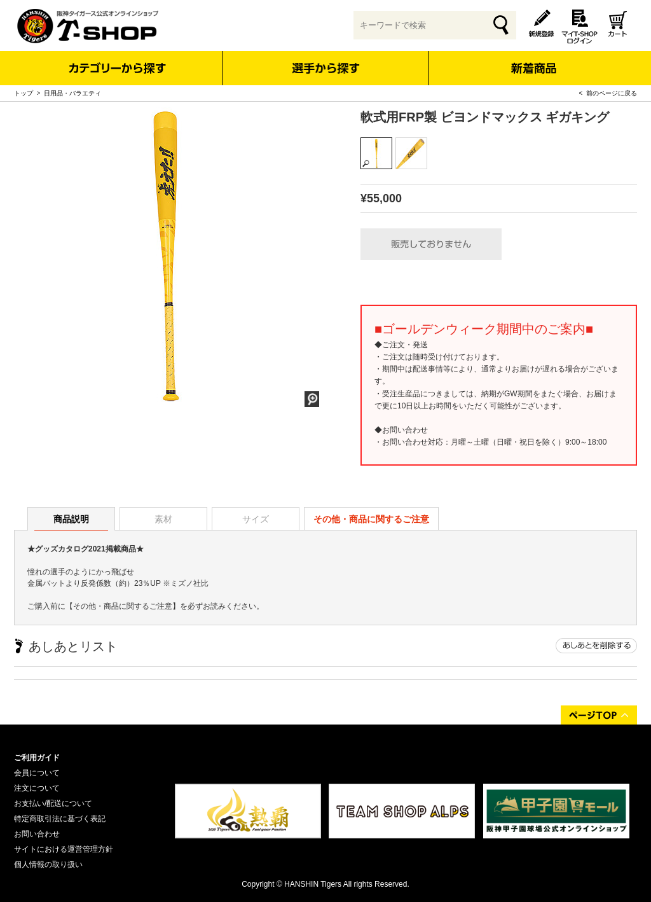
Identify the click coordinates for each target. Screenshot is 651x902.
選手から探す (326, 68)
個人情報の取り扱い (48, 864)
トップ (23, 93)
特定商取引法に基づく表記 (60, 818)
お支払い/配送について (53, 803)
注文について (37, 788)
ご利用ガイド (37, 757)
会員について (37, 772)
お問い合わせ (37, 833)
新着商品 (533, 59)
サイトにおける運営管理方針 (63, 849)
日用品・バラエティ (72, 93)
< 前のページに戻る (608, 93)
